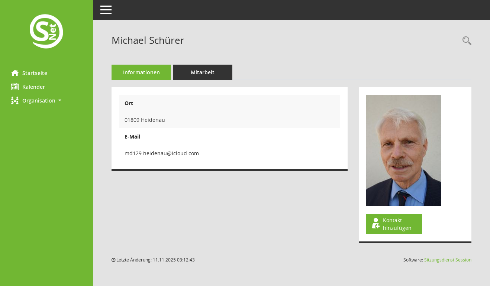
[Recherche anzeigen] (465, 41)
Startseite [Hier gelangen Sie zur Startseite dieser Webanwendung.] (29, 73)
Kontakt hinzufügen (391, 224)
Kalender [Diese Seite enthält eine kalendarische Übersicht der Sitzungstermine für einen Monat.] (28, 86)
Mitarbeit (203, 72)
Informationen (141, 72)
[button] (46, 100)
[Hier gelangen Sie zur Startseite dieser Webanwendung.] (46, 32)
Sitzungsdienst (447, 260)
